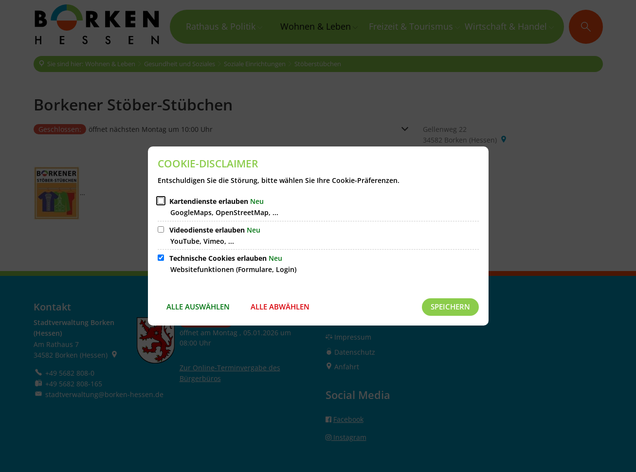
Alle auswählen (198, 306)
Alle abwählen (280, 306)
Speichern (450, 306)
